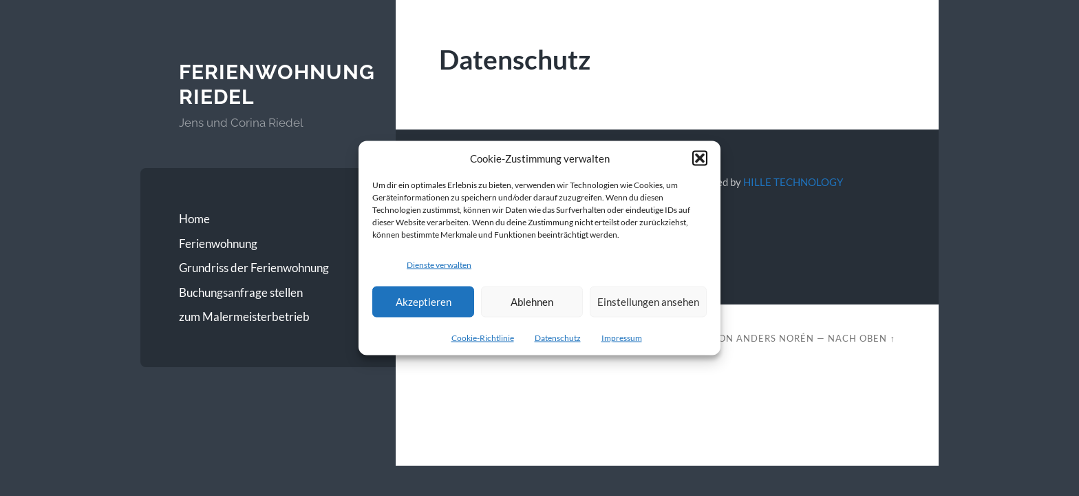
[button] (700, 158)
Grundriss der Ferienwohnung (254, 267)
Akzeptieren (423, 302)
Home (194, 218)
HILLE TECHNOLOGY (793, 182)
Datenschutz (558, 337)
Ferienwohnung (218, 243)
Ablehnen (532, 302)
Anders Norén (775, 338)
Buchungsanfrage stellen (241, 292)
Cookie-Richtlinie (482, 337)
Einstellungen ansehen (648, 302)
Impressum (621, 337)
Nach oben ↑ (861, 338)
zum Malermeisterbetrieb (244, 316)
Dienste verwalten (439, 265)
